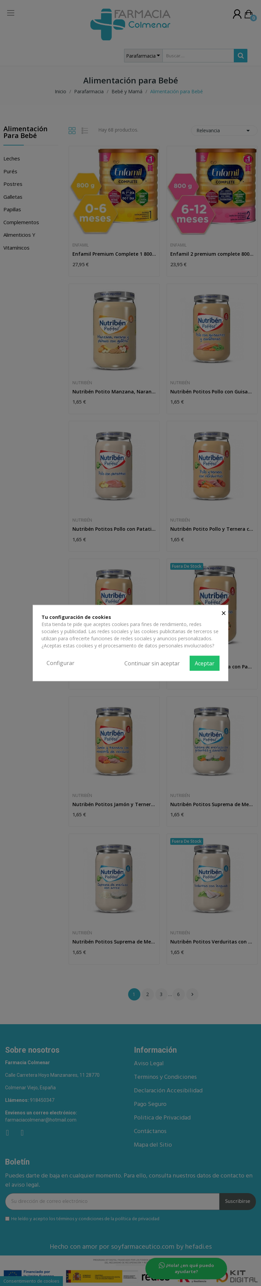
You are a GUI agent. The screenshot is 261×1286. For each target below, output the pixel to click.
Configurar (60, 663)
